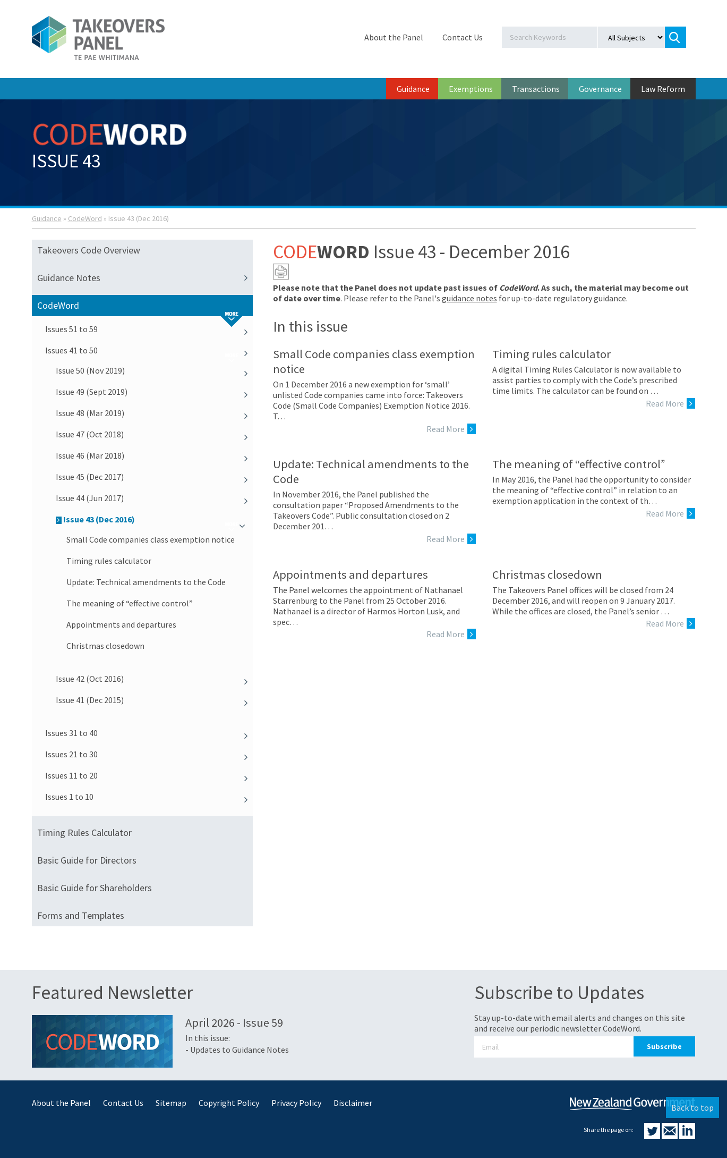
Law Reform (663, 88)
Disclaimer (352, 1102)
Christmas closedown (105, 645)
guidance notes (469, 298)
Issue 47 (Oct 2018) (154, 434)
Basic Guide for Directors (86, 860)
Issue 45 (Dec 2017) (154, 476)
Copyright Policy (229, 1102)
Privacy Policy (296, 1102)
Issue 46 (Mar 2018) (154, 455)
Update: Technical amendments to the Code (146, 582)
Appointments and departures (121, 624)
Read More (451, 429)
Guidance (413, 88)
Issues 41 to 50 (149, 350)
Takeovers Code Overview (88, 250)
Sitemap (171, 1102)
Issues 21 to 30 (149, 754)
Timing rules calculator (108, 560)
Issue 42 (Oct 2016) (154, 678)
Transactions (536, 88)
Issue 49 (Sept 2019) (154, 391)
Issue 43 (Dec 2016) (154, 519)
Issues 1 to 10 (149, 796)
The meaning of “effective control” (129, 603)
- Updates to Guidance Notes (237, 1049)
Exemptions (471, 88)
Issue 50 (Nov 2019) (154, 370)
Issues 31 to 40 (149, 732)
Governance (600, 88)
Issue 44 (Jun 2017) (154, 498)
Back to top (692, 1107)
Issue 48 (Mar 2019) (154, 412)
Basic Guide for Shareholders (94, 888)
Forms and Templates (80, 915)
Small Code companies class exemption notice (150, 539)
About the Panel (393, 37)
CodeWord (85, 218)
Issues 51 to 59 (149, 329)
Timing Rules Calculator (84, 832)
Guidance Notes (145, 278)
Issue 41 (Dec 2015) (154, 699)
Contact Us (462, 37)
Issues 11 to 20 (149, 775)
